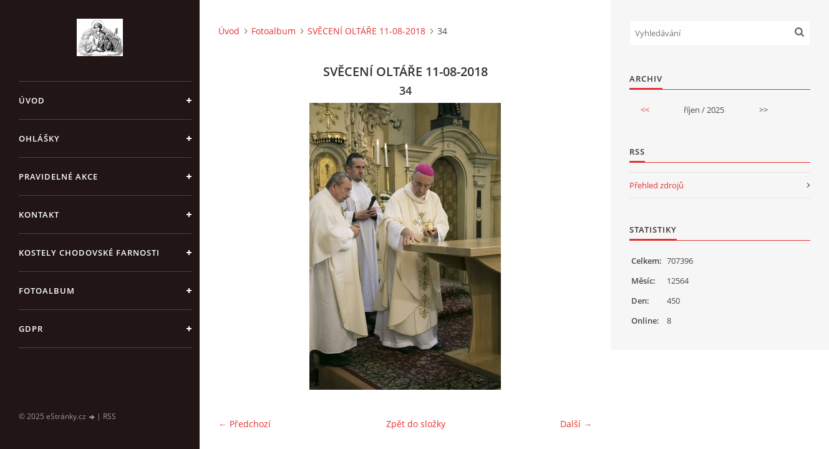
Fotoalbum (47, 290)
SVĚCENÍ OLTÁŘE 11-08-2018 (366, 31)
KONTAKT (39, 214)
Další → (576, 424)
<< (645, 109)
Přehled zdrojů (656, 185)
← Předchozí (244, 424)
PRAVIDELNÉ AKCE (58, 176)
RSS (109, 416)
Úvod (32, 100)
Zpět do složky (415, 424)
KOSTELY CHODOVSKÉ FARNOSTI (89, 252)
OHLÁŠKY (39, 138)
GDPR (31, 328)
